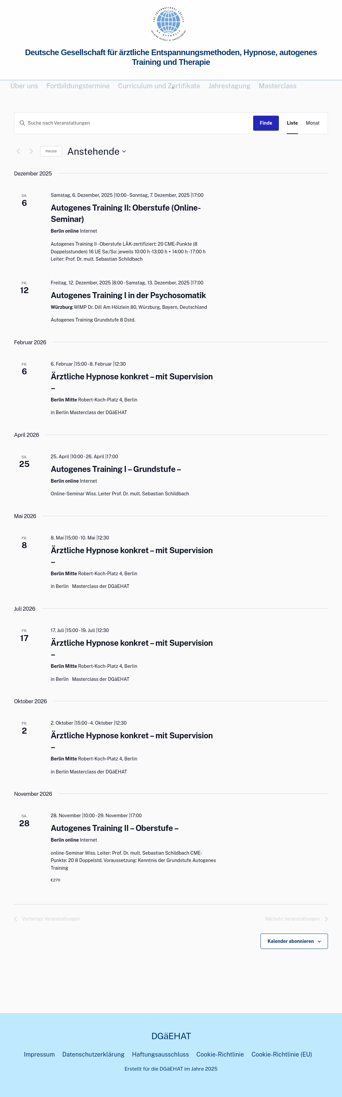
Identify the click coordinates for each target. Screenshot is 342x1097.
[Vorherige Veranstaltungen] (18, 151)
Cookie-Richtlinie (220, 1054)
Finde (266, 123)
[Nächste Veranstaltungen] (31, 151)
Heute (51, 151)
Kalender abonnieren (291, 941)
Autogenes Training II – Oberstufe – (115, 828)
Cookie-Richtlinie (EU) (281, 1054)
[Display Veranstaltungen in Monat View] (313, 123)
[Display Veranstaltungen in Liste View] (292, 123)
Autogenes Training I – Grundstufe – (116, 469)
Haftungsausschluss (160, 1054)
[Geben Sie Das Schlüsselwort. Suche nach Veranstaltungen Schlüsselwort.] (133, 123)
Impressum (39, 1054)
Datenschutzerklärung (93, 1054)
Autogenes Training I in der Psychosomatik (128, 295)
